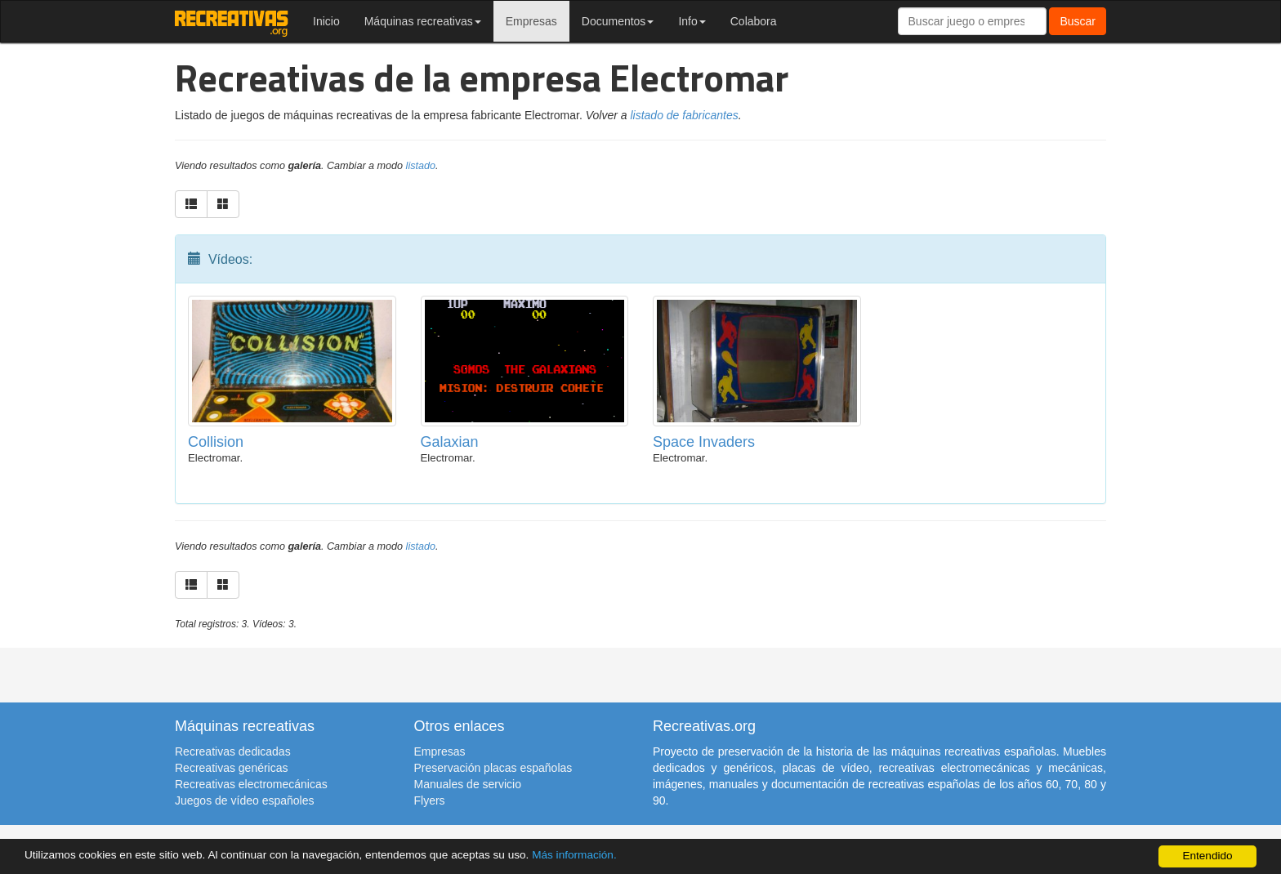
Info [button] (691, 21)
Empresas (531, 21)
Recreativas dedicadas (233, 751)
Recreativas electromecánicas (251, 784)
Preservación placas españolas (493, 767)
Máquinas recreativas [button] (422, 21)
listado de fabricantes (684, 115)
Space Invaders (704, 442)
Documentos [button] (618, 21)
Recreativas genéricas (231, 767)
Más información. (574, 855)
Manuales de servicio (468, 784)
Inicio (326, 21)
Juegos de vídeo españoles (244, 800)
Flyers (429, 800)
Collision (215, 442)
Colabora (753, 21)
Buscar (1078, 21)
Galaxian (450, 442)
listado (420, 166)
